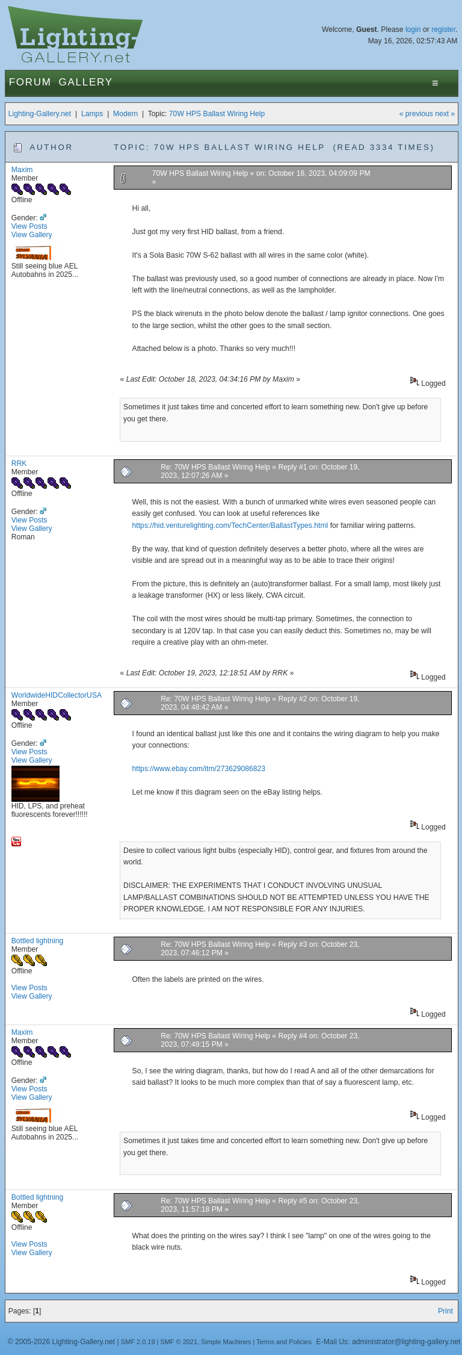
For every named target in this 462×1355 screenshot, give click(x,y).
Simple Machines (226, 1341)
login (413, 29)
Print (445, 1311)
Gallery (86, 82)
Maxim (22, 170)
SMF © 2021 (178, 1341)
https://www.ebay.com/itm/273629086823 (198, 768)
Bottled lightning (37, 941)
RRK (19, 463)
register (443, 29)
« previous (416, 114)
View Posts (29, 226)
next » (445, 114)
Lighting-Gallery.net (40, 114)
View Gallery (31, 235)
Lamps (92, 114)
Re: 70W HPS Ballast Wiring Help (215, 467)
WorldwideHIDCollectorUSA (56, 695)
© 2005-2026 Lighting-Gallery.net (61, 1342)
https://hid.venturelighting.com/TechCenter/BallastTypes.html (230, 525)
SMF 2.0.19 (138, 1341)
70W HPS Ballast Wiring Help (217, 114)
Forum (30, 82)
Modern (125, 114)
